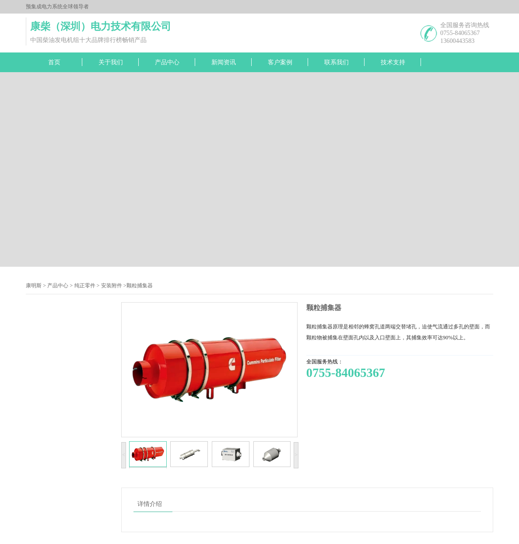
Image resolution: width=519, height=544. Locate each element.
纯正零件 (84, 285)
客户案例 (280, 62)
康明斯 (34, 285)
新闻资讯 (223, 62)
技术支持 (393, 62)
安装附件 (111, 285)
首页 (54, 62)
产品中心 (167, 62)
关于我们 (110, 62)
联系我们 (336, 62)
